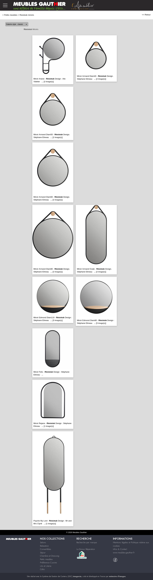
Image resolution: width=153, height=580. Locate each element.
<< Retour (146, 15)
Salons (43, 542)
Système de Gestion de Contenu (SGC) (61, 576)
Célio (42, 569)
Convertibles (45, 549)
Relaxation (44, 546)
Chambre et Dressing (49, 555)
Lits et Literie (45, 566)
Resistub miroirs (27, 15)
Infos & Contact (120, 549)
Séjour (43, 552)
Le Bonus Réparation (85, 549)
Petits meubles (10, 15)
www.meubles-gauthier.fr (124, 552)
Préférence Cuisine (48, 562)
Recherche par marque (86, 542)
